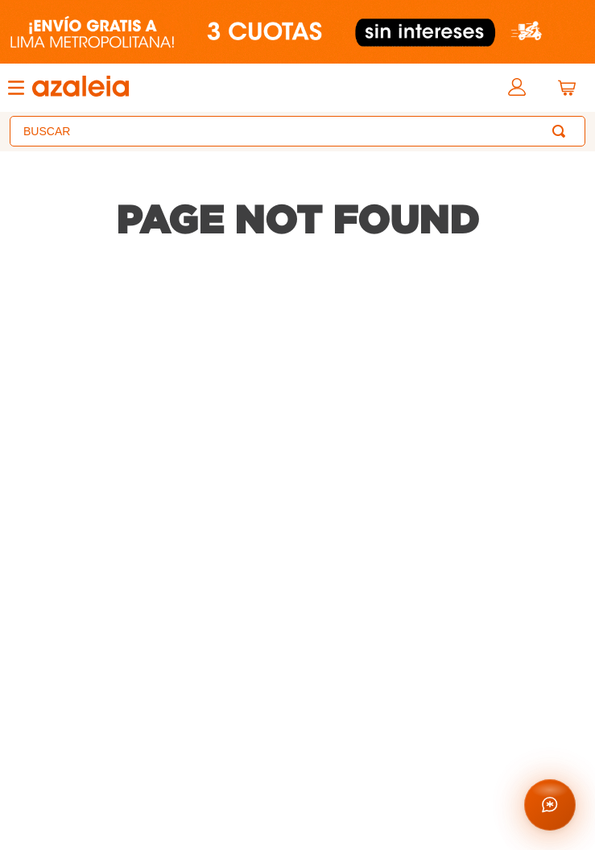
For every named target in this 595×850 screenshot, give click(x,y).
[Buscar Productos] (562, 131)
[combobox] (297, 131)
